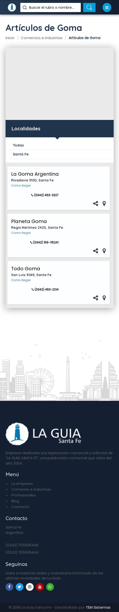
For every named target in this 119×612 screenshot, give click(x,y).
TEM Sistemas (98, 607)
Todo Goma (25, 268)
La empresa (22, 483)
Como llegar (21, 185)
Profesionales (23, 495)
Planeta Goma (29, 221)
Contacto (20, 506)
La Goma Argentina (35, 174)
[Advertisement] (60, 84)
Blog (15, 500)
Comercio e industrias (31, 489)
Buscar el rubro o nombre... (51, 7)
